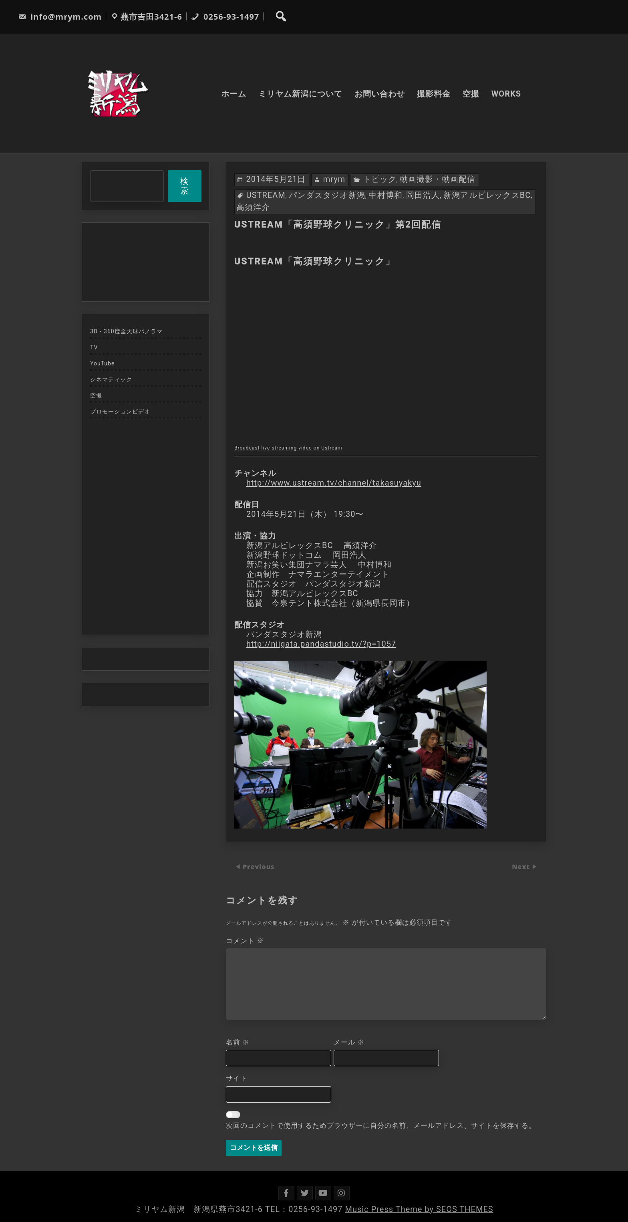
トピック (380, 179)
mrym (334, 179)
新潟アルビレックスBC (487, 195)
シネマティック (111, 379)
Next (522, 867)
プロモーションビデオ (120, 411)
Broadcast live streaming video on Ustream (288, 448)
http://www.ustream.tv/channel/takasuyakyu (333, 483)
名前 (238, 1042)
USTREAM (266, 195)
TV (94, 347)
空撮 (471, 94)
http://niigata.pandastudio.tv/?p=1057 (321, 644)
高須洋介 (253, 207)
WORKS (506, 94)
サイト (237, 1078)
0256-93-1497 (225, 16)
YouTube (102, 363)
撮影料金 (434, 94)
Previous (259, 867)
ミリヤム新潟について (300, 94)
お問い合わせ (379, 94)
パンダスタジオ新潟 (327, 195)
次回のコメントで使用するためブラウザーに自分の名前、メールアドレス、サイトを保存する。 (381, 1125)
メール (349, 1042)
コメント (245, 941)
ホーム (233, 94)
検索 (184, 186)
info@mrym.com (60, 16)
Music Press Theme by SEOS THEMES (419, 1209)
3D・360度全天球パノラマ (126, 331)
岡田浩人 (423, 195)
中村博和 (385, 195)
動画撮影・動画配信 (437, 179)
